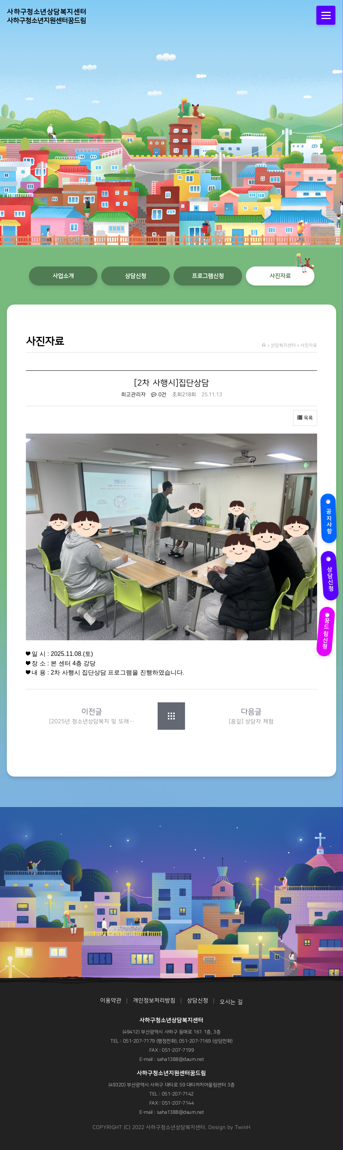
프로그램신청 (208, 276)
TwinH (242, 1127)
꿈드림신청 (327, 629)
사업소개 (63, 276)
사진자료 (280, 276)
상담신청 (329, 574)
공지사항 (329, 517)
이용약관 (110, 1000)
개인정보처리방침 (154, 1000)
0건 (158, 395)
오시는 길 (231, 1002)
